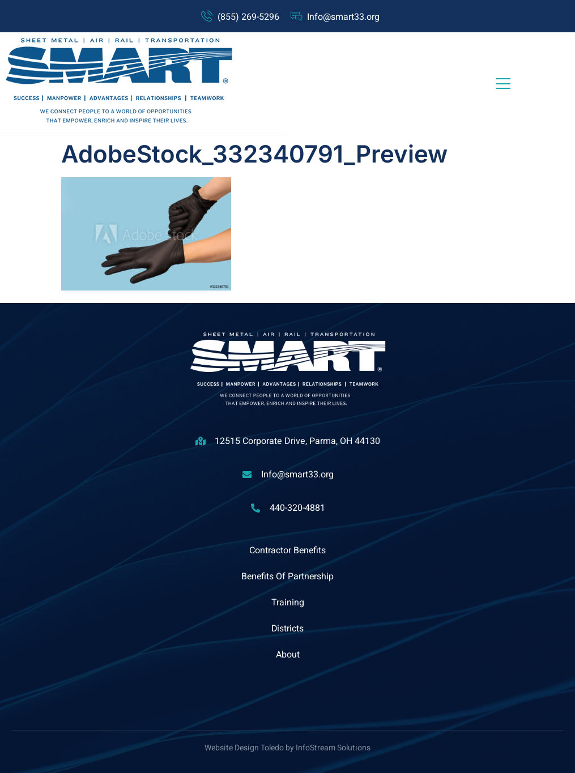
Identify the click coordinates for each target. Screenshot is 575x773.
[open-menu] (503, 84)
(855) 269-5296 (248, 17)
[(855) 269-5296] (206, 16)
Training (287, 602)
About (288, 654)
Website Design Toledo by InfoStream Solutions (287, 748)
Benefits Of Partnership (288, 576)
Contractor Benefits (287, 550)
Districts (287, 628)
